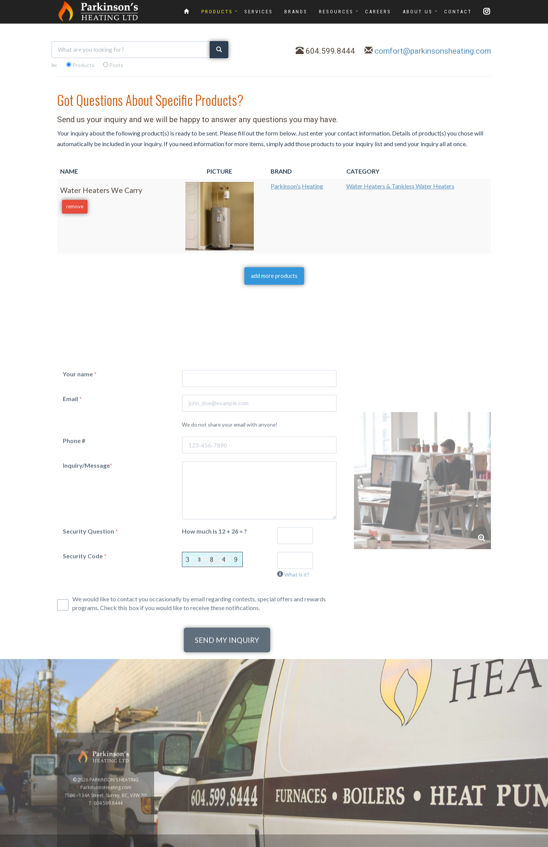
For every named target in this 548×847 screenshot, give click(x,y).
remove (74, 206)
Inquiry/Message (87, 583)
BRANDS (295, 11)
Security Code (85, 673)
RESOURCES (336, 11)
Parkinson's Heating (297, 186)
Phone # (74, 558)
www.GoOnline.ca (487, 842)
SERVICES (258, 11)
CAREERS (378, 11)
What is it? (296, 692)
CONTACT (458, 11)
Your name (80, 491)
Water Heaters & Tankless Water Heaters (400, 186)
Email (72, 516)
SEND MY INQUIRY (227, 758)
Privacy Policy (525, 842)
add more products (274, 275)
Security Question (90, 648)
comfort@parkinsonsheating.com (432, 51)
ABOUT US (418, 11)
